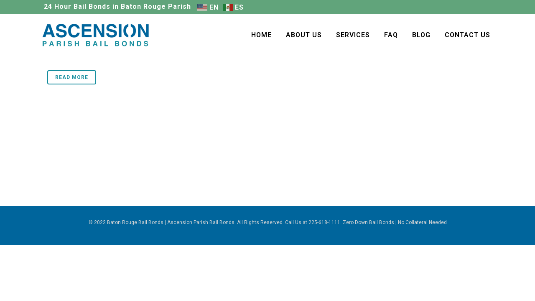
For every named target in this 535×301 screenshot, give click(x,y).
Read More (71, 77)
